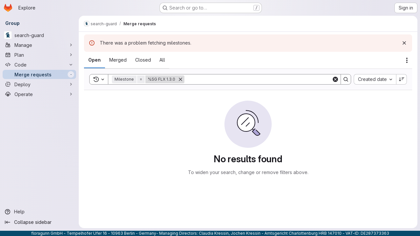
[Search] (258, 79)
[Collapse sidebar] (39, 222)
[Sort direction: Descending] (401, 79)
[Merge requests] (39, 74)
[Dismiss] (404, 43)
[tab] (94, 60)
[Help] (39, 211)
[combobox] (375, 79)
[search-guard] (39, 35)
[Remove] (180, 79)
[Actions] (407, 60)
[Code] (39, 64)
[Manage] (39, 44)
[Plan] (39, 54)
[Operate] (39, 94)
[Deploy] (39, 84)
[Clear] (335, 79)
